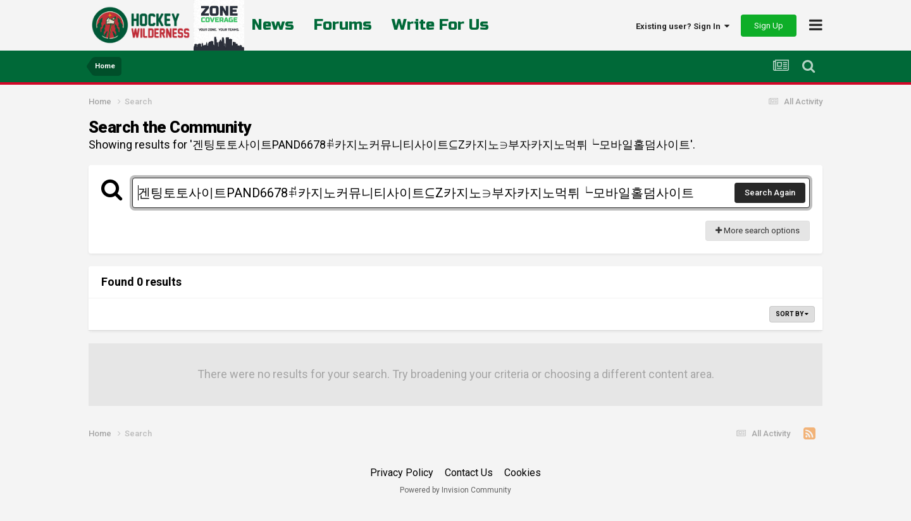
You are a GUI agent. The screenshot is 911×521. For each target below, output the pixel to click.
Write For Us (440, 25)
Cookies (522, 473)
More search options (758, 230)
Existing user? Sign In (682, 26)
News (273, 25)
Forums (343, 25)
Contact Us (469, 473)
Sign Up (768, 25)
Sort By (792, 313)
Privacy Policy (401, 473)
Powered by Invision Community (455, 490)
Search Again (770, 192)
